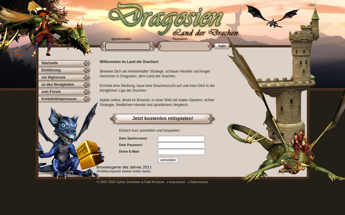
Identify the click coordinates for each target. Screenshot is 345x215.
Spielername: (121, 39)
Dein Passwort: (131, 145)
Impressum (177, 182)
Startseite (49, 63)
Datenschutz (199, 182)
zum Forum (51, 92)
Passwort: (180, 39)
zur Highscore (53, 77)
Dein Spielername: (133, 138)
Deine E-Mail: (129, 151)
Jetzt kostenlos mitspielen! (162, 118)
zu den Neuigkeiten (57, 84)
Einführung (51, 70)
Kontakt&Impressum (58, 99)
